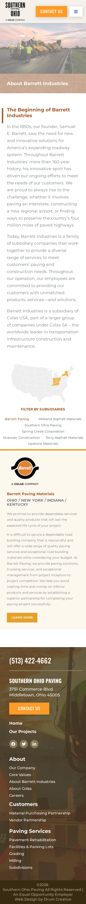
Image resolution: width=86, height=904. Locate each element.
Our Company (22, 768)
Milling (15, 860)
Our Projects (22, 731)
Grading (16, 854)
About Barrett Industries (32, 781)
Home (15, 723)
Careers (16, 795)
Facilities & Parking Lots (31, 847)
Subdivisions (20, 867)
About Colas (20, 788)
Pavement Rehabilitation (32, 840)
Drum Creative (57, 899)
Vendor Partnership (27, 820)
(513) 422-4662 (30, 660)
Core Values (20, 775)
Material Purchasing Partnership (39, 813)
